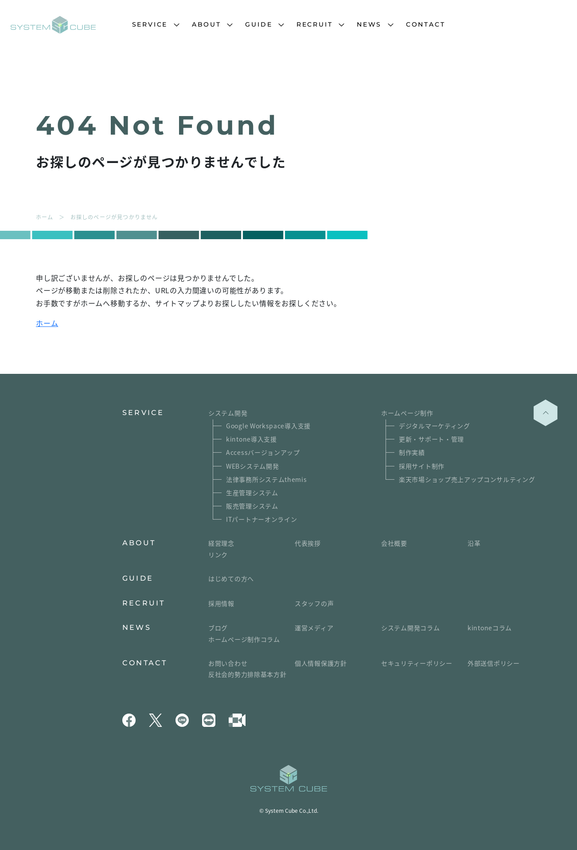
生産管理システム (252, 492)
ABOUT (206, 24)
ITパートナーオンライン (261, 519)
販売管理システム (252, 505)
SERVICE (150, 24)
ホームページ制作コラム (244, 639)
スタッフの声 (314, 603)
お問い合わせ (227, 663)
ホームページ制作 (407, 412)
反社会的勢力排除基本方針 (247, 674)
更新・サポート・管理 (431, 439)
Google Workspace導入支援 (268, 425)
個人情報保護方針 (321, 663)
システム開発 (227, 412)
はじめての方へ (231, 578)
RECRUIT (314, 24)
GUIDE (258, 24)
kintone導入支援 (251, 439)
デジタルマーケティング (434, 425)
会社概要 (394, 543)
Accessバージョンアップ (263, 452)
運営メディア (314, 627)
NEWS (369, 24)
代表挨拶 (308, 543)
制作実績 (412, 452)
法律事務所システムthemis (266, 479)
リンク (218, 554)
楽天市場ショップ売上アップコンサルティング (467, 479)
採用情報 (221, 603)
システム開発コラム (410, 627)
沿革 (474, 543)
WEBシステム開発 (252, 466)
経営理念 (221, 543)
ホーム (47, 323)
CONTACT (425, 24)
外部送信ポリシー (494, 663)
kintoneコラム (490, 627)
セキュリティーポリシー (416, 663)
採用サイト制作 (421, 466)
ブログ (218, 627)
